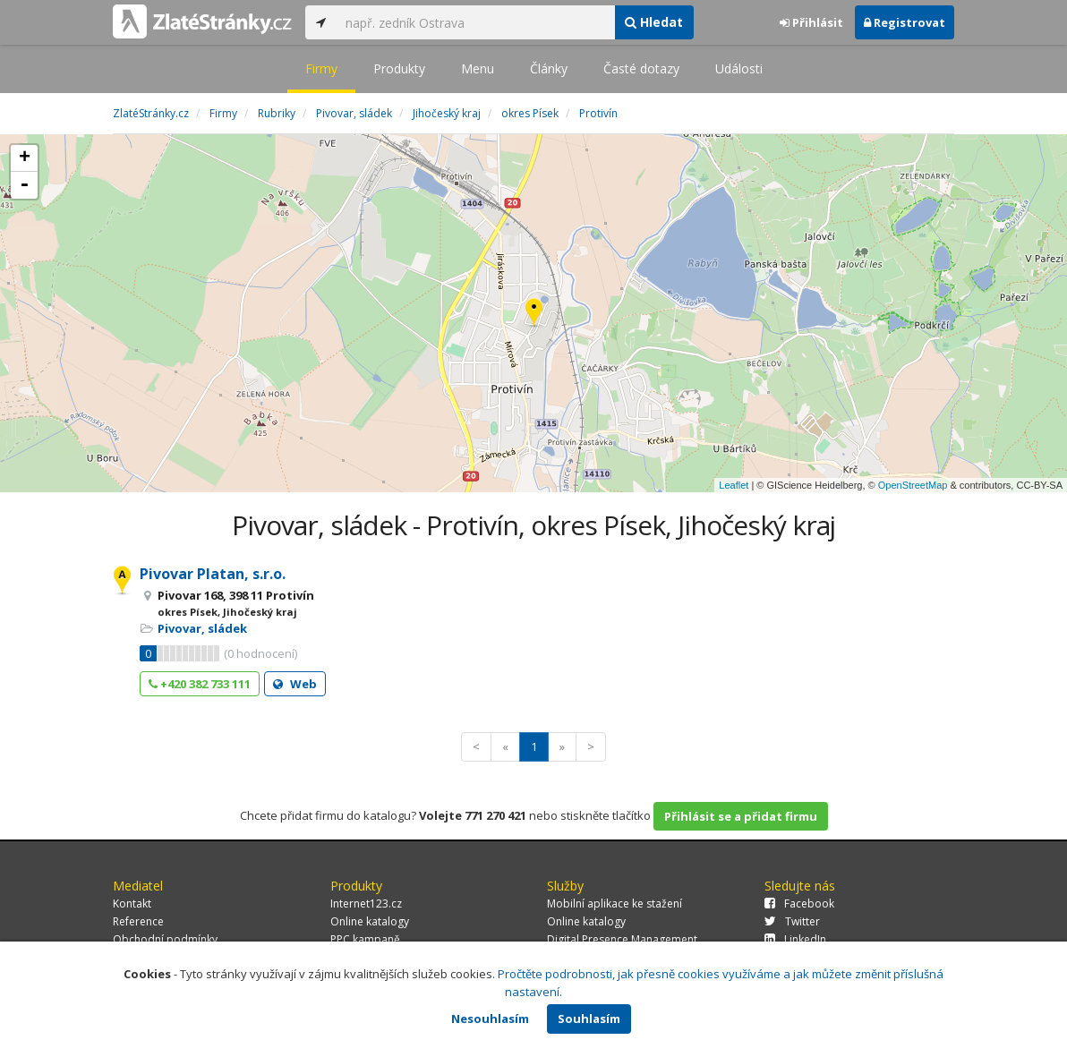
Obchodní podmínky (165, 939)
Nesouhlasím (490, 1018)
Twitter (792, 921)
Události (739, 68)
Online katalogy (369, 921)
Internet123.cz (366, 903)
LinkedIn (795, 939)
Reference (138, 921)
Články (549, 68)
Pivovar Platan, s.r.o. (213, 574)
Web (295, 684)
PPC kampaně (365, 939)
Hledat (654, 21)
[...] (475, 22)
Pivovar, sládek (202, 628)
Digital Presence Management (622, 939)
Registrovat (904, 22)
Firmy (321, 68)
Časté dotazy (641, 68)
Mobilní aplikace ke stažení (614, 903)
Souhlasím (589, 1018)
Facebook (799, 903)
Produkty (399, 68)
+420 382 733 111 (200, 684)
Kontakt (132, 903)
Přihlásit (811, 22)
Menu (477, 68)
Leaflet (733, 485)
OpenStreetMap (913, 485)
